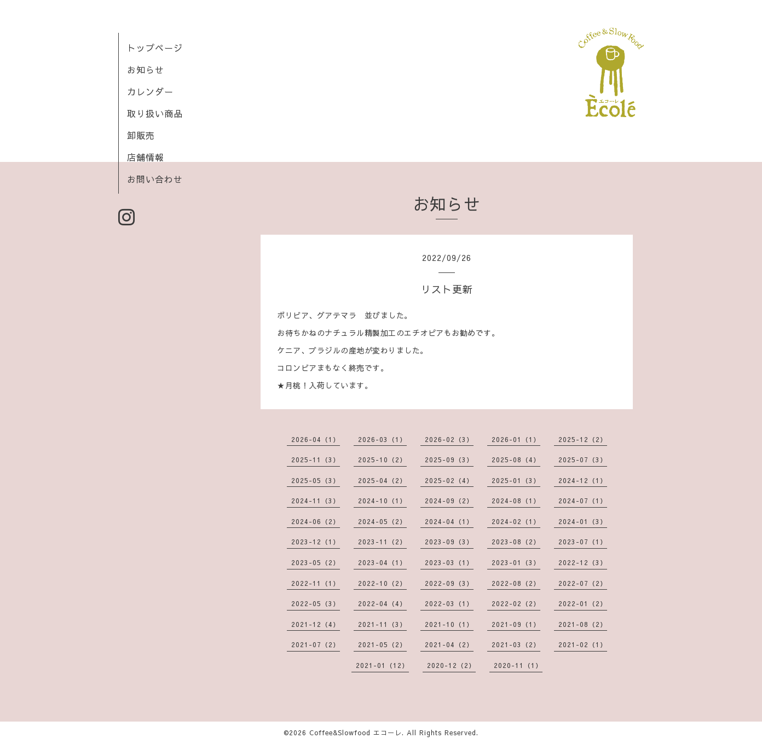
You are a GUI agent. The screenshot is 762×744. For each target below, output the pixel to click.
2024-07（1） (582, 500)
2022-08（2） (516, 583)
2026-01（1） (516, 439)
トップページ (155, 48)
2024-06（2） (315, 521)
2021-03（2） (516, 644)
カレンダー (150, 91)
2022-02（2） (516, 603)
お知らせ (145, 69)
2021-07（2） (315, 644)
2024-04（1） (449, 521)
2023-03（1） (449, 562)
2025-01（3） (516, 480)
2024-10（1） (382, 500)
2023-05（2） (315, 562)
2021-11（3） (382, 624)
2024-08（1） (516, 500)
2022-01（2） (582, 603)
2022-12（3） (582, 562)
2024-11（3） (315, 500)
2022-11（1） (315, 583)
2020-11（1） (518, 665)
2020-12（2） (451, 665)
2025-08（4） (516, 459)
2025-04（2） (382, 480)
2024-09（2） (449, 500)
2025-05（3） (315, 480)
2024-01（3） (582, 521)
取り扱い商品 (155, 113)
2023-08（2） (516, 541)
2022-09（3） (449, 583)
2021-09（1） (516, 624)
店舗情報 (145, 157)
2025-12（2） (582, 439)
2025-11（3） (315, 459)
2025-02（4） (449, 480)
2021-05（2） (382, 644)
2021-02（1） (582, 644)
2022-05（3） (315, 603)
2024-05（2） (382, 521)
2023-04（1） (382, 562)
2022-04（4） (382, 603)
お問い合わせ (155, 179)
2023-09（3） (449, 541)
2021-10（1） (449, 624)
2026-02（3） (449, 439)
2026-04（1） (315, 439)
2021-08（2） (582, 624)
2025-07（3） (582, 459)
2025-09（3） (449, 459)
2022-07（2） (582, 583)
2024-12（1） (582, 480)
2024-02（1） (516, 521)
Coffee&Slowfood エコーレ (355, 732)
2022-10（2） (382, 583)
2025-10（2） (382, 459)
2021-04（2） (449, 644)
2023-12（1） (315, 541)
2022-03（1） (449, 603)
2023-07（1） (582, 541)
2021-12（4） (315, 624)
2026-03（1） (382, 439)
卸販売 (141, 135)
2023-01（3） (516, 562)
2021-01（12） (382, 665)
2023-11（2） (382, 541)
